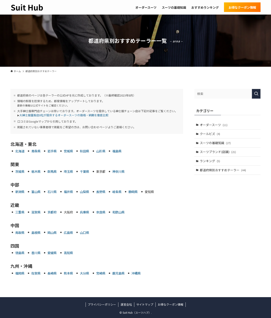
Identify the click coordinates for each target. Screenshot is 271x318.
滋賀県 (35, 212)
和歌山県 (118, 212)
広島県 (68, 232)
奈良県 (100, 212)
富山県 (35, 191)
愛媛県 (52, 252)
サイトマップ (144, 304)
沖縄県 (136, 273)
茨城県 (19, 171)
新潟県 (19, 191)
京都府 (52, 212)
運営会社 (126, 304)
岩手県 (52, 151)
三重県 (19, 212)
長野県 (100, 191)
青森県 (35, 151)
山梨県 (84, 191)
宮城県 (68, 151)
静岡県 (133, 191)
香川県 (35, 252)
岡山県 (52, 232)
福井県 (68, 191)
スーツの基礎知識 (215, 143)
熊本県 (68, 273)
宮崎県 (100, 273)
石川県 (52, 191)
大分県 (84, 273)
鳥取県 (19, 232)
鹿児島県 (118, 273)
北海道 (19, 151)
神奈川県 (118, 171)
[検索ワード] (227, 94)
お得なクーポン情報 (170, 304)
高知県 (68, 252)
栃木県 (35, 171)
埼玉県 (68, 171)
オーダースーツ (213, 125)
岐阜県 (116, 191)
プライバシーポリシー (102, 304)
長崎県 (52, 273)
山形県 (100, 151)
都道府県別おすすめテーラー (223, 170)
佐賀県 (35, 273)
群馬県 (52, 171)
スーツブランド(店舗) (218, 152)
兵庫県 (84, 212)
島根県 (35, 232)
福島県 (116, 151)
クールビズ (210, 134)
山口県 (84, 232)
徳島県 (19, 252)
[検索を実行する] (256, 94)
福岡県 (19, 273)
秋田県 (84, 151)
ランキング (210, 161)
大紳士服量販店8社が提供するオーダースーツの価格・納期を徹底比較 (63, 115)
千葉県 (84, 171)
